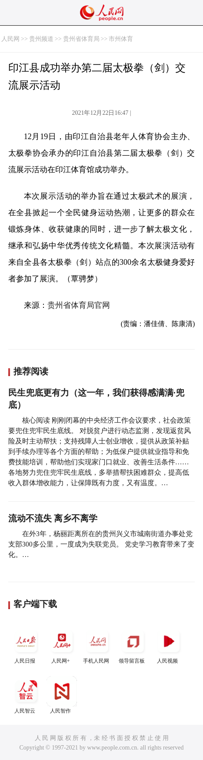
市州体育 (121, 39)
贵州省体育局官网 (78, 305)
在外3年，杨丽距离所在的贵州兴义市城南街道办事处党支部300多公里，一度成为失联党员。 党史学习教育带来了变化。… (101, 544)
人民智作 (62, 695)
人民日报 (26, 645)
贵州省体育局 (81, 39)
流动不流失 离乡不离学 (52, 518)
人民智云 (26, 695)
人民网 (10, 39)
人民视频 (168, 645)
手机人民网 (97, 645)
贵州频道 (41, 39)
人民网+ (62, 645)
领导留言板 (133, 645)
